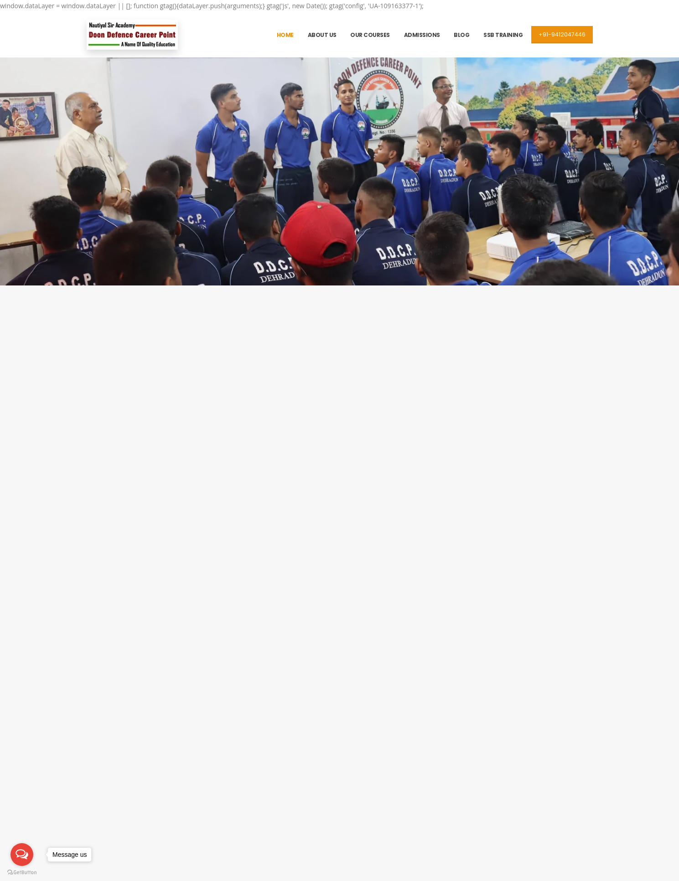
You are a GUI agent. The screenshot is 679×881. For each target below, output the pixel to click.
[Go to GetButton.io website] (21, 872)
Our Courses (370, 35)
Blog (461, 35)
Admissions (422, 35)
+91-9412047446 (562, 34)
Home (285, 35)
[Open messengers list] (21, 854)
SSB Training (503, 35)
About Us (322, 35)
